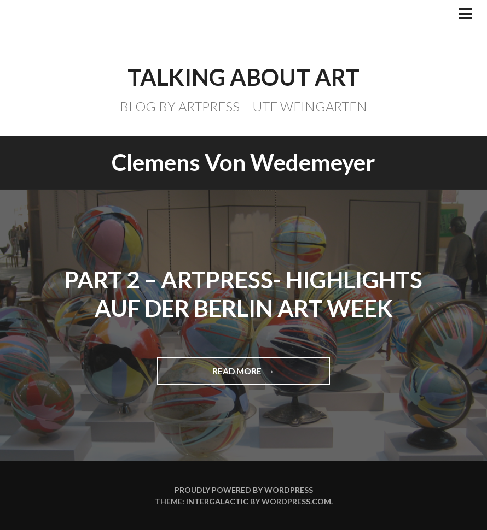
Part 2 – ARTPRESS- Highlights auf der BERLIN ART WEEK (243, 294)
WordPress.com (296, 501)
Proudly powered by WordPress (244, 489)
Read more (242, 375)
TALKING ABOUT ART (243, 77)
